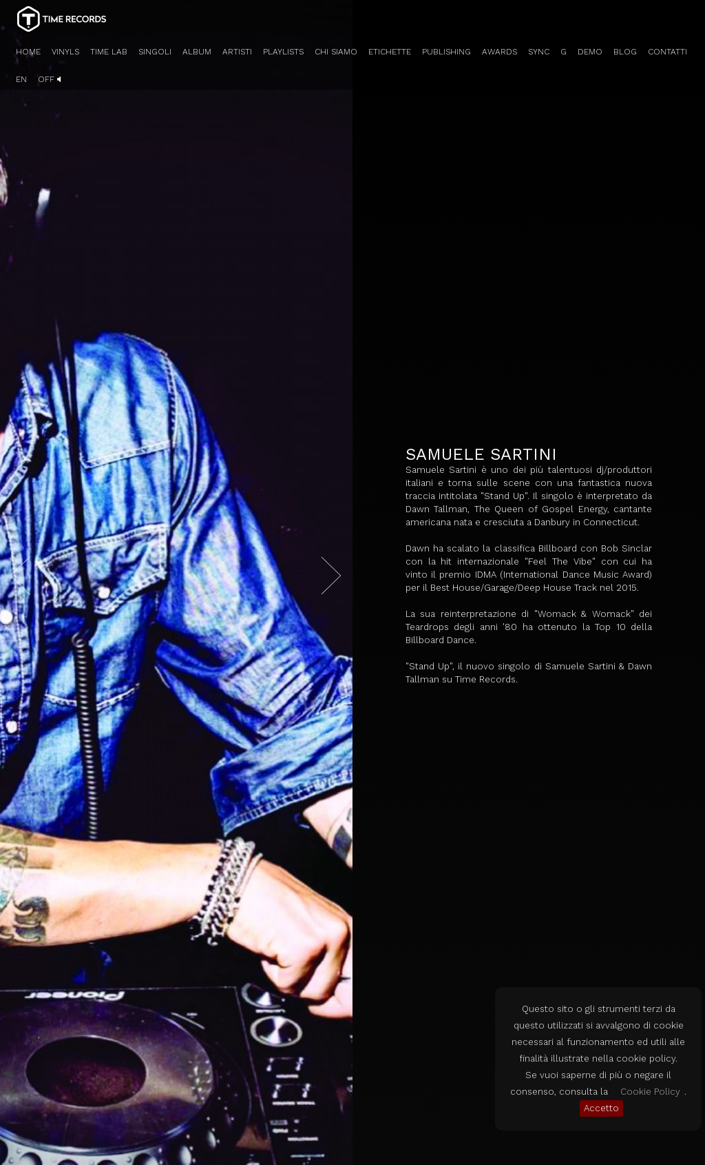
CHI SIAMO (336, 52)
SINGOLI (154, 52)
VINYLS (65, 52)
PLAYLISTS (283, 52)
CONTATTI (667, 52)
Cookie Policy (650, 1091)
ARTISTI (237, 52)
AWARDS (499, 52)
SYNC (538, 52)
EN (21, 79)
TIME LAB (108, 52)
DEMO (590, 52)
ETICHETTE (389, 52)
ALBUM (196, 52)
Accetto (601, 1108)
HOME (28, 52)
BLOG (625, 52)
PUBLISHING (446, 52)
